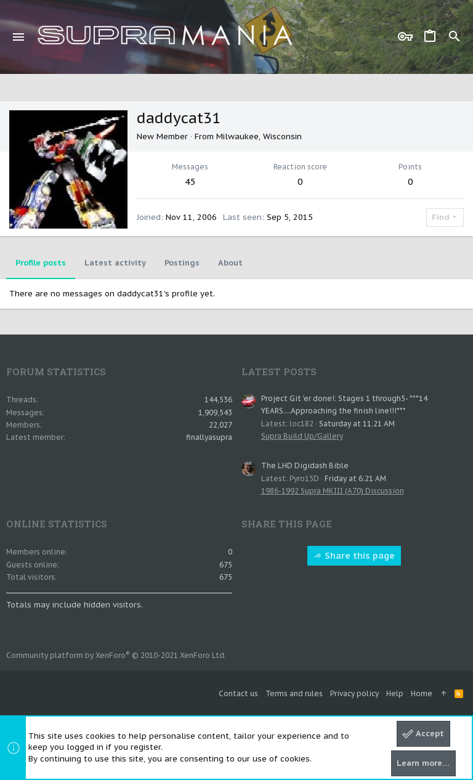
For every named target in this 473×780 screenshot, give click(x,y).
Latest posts (279, 371)
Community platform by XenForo (116, 655)
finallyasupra (209, 437)
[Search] (454, 37)
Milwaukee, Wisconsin (259, 136)
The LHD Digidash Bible (305, 465)
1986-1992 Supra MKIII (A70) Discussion (332, 490)
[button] (18, 37)
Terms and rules (294, 693)
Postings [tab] (182, 263)
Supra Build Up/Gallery (302, 436)
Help (394, 693)
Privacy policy (354, 693)
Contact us (238, 693)
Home (421, 693)
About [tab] (230, 263)
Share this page (354, 555)
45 (190, 181)
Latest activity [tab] (115, 263)
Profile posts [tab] (40, 263)
